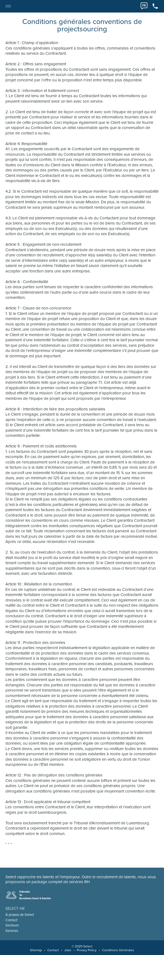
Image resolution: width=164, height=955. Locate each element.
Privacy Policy (87, 950)
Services (11, 931)
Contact (11, 920)
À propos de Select (19, 915)
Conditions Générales (118, 950)
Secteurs (12, 925)
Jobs (67, 950)
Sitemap (36, 950)
